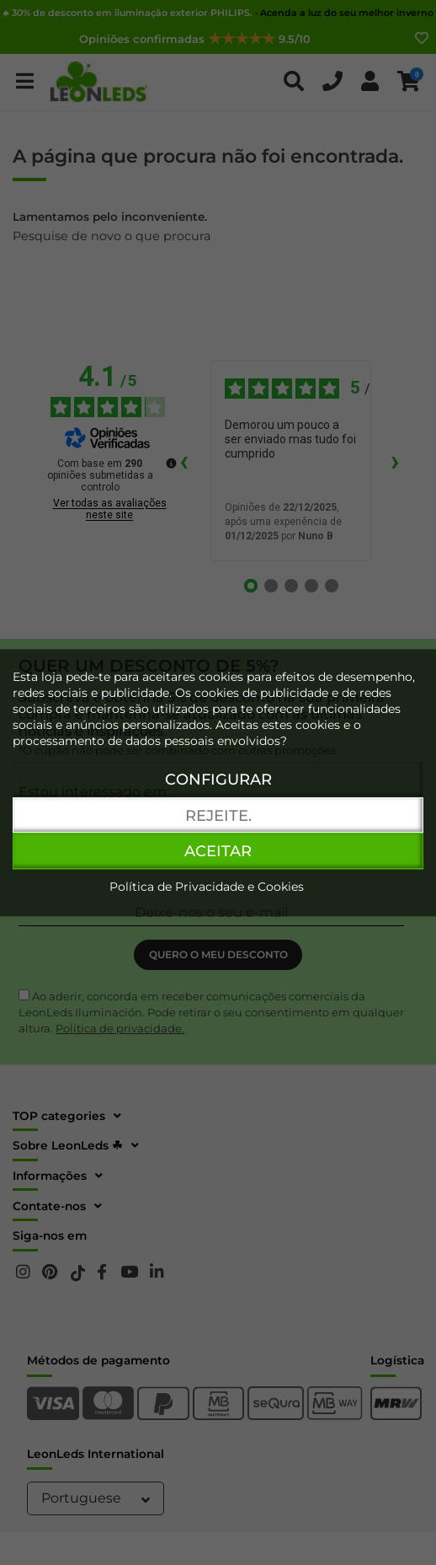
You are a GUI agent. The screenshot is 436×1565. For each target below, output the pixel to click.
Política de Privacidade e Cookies (206, 886)
